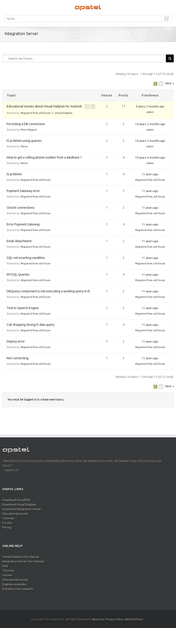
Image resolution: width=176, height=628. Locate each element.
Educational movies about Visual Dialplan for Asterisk (44, 106)
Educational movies (15, 513)
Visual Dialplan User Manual (20, 556)
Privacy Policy (114, 619)
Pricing (6, 527)
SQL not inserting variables (26, 258)
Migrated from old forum (35, 113)
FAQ (5, 566)
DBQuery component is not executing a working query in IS (48, 291)
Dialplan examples (14, 584)
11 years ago (150, 174)
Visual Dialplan (63, 113)
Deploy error (16, 341)
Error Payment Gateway (23, 224)
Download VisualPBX (16, 500)
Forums (7, 522)
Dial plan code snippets (17, 588)
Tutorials (8, 518)
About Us (98, 619)
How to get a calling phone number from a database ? (44, 157)
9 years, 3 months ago (150, 106)
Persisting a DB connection (26, 124)
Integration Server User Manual (23, 561)
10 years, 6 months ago (150, 157)
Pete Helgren (29, 129)
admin (150, 112)
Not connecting (17, 358)
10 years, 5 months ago (150, 140)
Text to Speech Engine (23, 308)
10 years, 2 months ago (150, 124)
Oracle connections (21, 207)
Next (168, 83)
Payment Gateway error (23, 191)
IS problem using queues (24, 141)
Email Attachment (19, 241)
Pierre (24, 146)
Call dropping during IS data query (31, 324)
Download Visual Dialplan (19, 504)
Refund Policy (134, 619)
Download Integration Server (21, 509)
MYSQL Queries (18, 274)
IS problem (14, 174)
